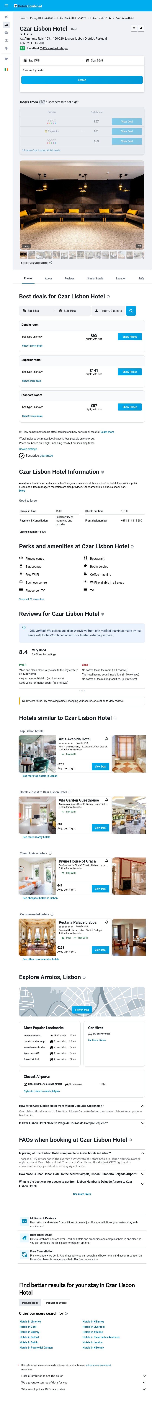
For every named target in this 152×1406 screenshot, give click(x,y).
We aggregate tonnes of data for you (84, 1382)
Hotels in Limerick (31, 1321)
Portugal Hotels (38, 18)
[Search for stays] (6, 25)
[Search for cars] (6, 32)
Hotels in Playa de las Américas (101, 1337)
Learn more (108, 431)
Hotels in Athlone (93, 1332)
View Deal (101, 766)
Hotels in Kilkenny (93, 1347)
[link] (41, 776)
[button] (6, 6)
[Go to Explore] (6, 48)
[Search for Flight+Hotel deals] (6, 40)
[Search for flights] (6, 17)
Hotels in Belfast (30, 1337)
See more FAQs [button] (82, 1194)
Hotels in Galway (30, 1332)
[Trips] (6, 59)
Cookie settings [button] (29, 449)
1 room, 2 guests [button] (34, 70)
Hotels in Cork (29, 1326)
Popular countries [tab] (57, 1302)
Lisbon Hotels (98, 18)
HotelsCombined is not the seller (84, 1376)
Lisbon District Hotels (69, 18)
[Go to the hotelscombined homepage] (27, 5)
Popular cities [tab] (31, 1302)
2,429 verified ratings (54, 48)
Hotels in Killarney (93, 1321)
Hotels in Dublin (30, 1342)
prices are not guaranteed (99, 1365)
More (23, 490)
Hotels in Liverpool (94, 1326)
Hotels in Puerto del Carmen (37, 1347)
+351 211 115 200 (33, 43)
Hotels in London (93, 1342)
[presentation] (51, 262)
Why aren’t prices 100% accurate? (84, 1389)
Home (24, 18)
